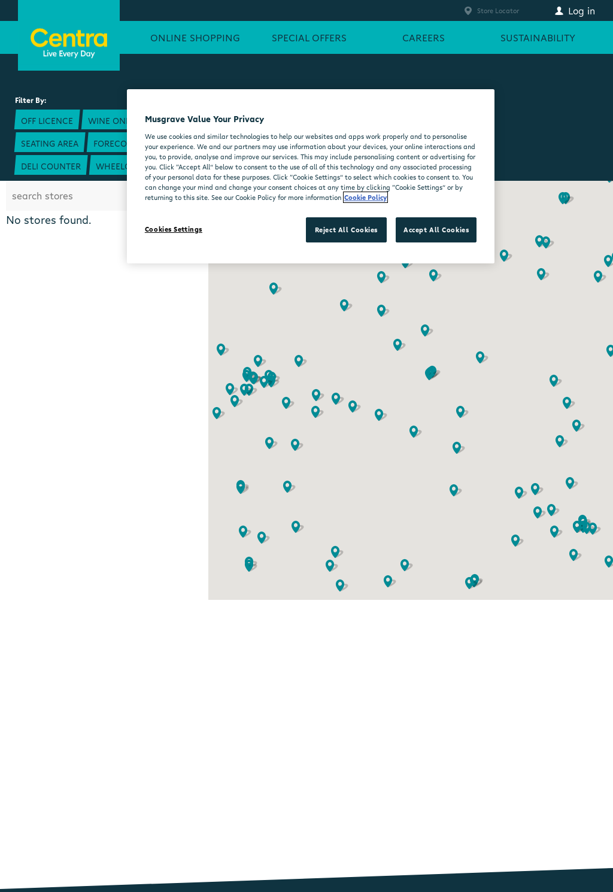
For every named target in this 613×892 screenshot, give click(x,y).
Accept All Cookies (436, 229)
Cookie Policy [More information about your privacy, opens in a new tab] (365, 197)
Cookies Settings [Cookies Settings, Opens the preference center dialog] (173, 228)
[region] (310, 176)
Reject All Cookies (346, 229)
